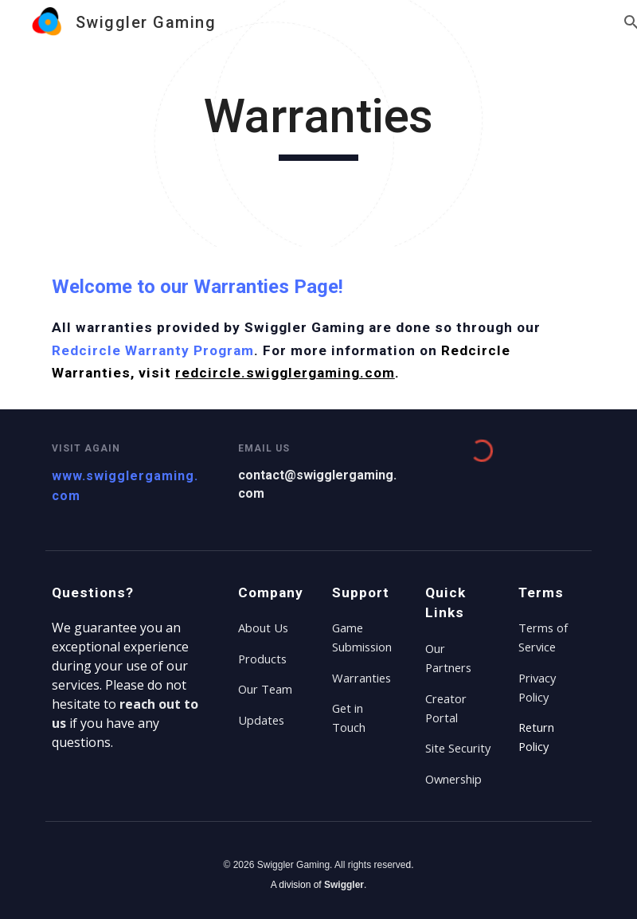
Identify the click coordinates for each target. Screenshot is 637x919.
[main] (318, 123)
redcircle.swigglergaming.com (285, 373)
